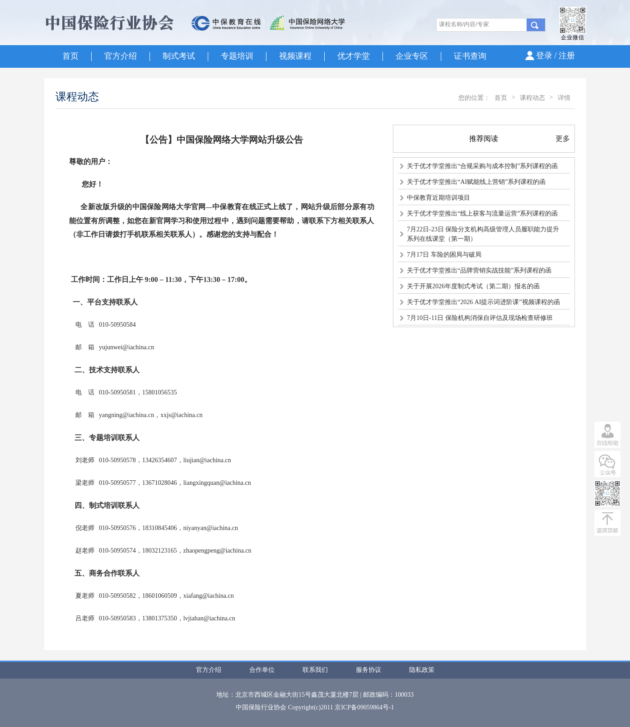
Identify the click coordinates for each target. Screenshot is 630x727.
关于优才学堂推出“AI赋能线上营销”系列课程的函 (476, 181)
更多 (562, 138)
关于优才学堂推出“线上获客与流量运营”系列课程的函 (482, 213)
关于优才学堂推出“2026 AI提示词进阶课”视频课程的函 (483, 302)
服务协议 (368, 669)
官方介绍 (120, 56)
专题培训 (237, 56)
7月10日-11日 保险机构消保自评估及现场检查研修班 (480, 317)
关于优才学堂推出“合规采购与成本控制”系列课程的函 (482, 166)
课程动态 (532, 97)
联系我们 (315, 669)
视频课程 (295, 56)
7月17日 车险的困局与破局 (444, 254)
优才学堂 (353, 56)
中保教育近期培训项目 (438, 197)
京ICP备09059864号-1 (364, 707)
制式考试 (179, 56)
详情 (564, 97)
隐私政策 (421, 669)
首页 (70, 56)
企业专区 (412, 56)
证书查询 (470, 56)
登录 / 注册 (555, 55)
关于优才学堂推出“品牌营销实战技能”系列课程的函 (479, 270)
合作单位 (262, 669)
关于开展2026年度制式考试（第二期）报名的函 (473, 286)
